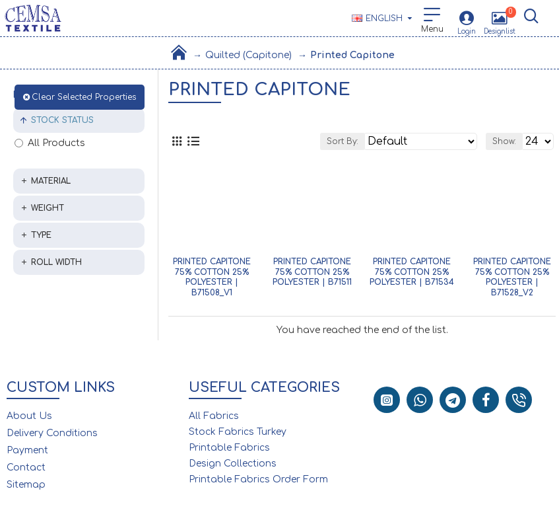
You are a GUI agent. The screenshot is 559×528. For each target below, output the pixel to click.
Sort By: (342, 141)
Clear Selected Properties (84, 97)
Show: (504, 141)
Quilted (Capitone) (248, 55)
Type (41, 235)
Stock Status (62, 120)
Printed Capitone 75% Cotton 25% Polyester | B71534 (412, 272)
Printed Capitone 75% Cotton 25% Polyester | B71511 (312, 272)
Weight (47, 208)
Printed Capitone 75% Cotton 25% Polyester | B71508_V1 (212, 277)
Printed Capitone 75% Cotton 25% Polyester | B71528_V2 (512, 277)
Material (51, 181)
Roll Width (56, 262)
